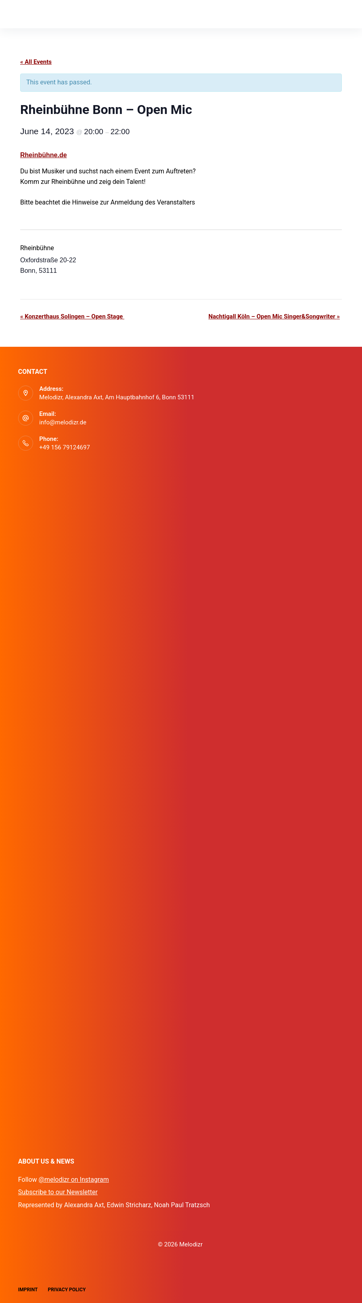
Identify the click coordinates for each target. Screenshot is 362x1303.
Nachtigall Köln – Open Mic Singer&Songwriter (274, 316)
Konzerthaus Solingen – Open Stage (72, 316)
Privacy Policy (67, 1289)
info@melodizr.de (62, 422)
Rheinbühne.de (43, 155)
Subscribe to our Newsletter (58, 1192)
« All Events (36, 61)
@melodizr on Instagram (74, 1179)
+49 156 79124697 (64, 447)
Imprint (28, 1289)
